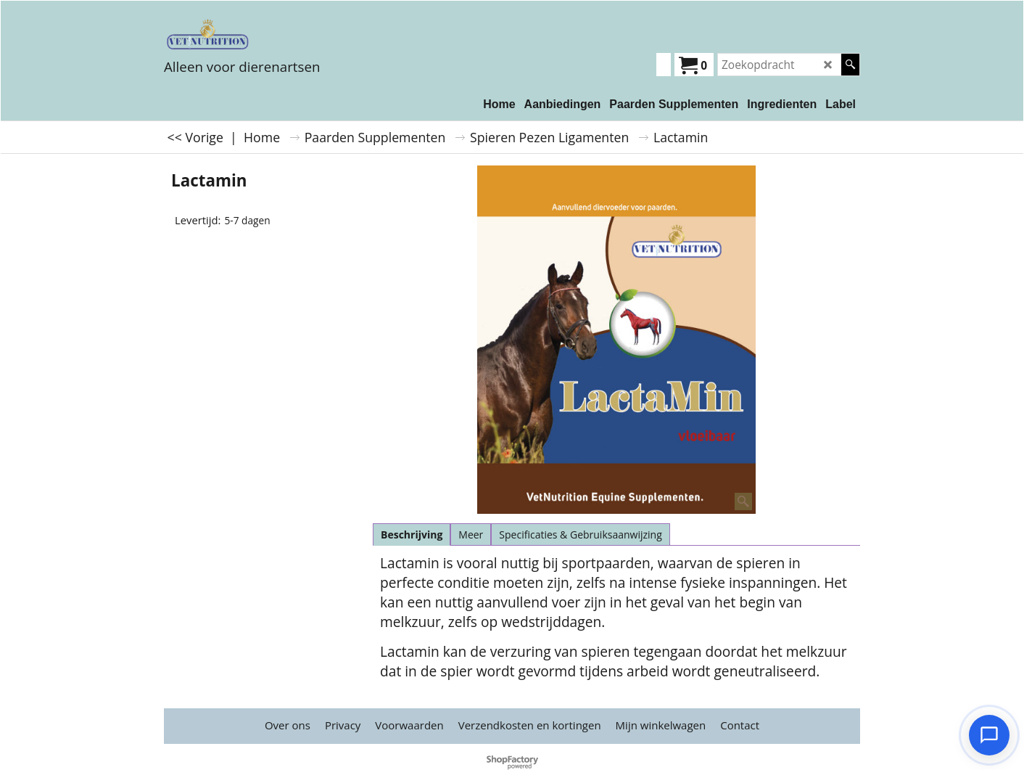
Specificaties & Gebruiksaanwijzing (580, 534)
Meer (470, 534)
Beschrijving (411, 534)
